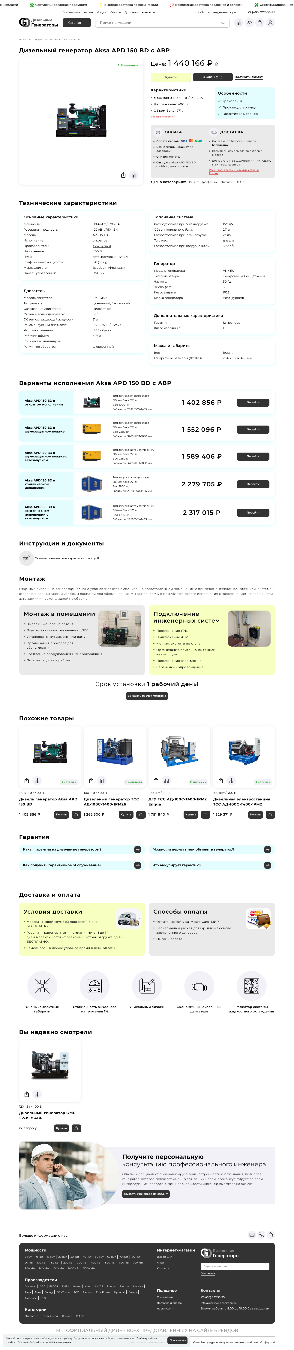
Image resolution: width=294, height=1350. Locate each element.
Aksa (53, 1292)
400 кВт (120, 1262)
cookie (9, 1341)
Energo (121, 1286)
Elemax (136, 1286)
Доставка (137, 12)
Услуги (105, 12)
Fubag (66, 1292)
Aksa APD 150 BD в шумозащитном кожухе (41, 429)
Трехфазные (213, 182)
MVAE (107, 1286)
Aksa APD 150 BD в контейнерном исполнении (41, 488)
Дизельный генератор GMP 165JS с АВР (49, 1125)
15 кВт (54, 1257)
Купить (170, 77)
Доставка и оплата (171, 1302)
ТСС (96, 1292)
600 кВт (31, 1268)
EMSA (70, 1286)
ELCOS (57, 1286)
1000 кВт (95, 1268)
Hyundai (31, 1298)
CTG (76, 1298)
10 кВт (41, 1257)
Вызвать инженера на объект (148, 1204)
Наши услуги (167, 1308)
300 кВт (104, 1262)
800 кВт (62, 1268)
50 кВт (109, 1257)
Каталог (74, 23)
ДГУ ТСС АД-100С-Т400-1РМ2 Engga (174, 810)
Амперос (62, 1298)
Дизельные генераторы (33, 39)
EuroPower (126, 1292)
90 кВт (44, 1262)
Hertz (95, 1286)
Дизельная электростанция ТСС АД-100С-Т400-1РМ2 (244, 810)
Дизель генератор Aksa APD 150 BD (45, 810)
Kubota (30, 1292)
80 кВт (30, 1262)
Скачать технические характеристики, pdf (74, 565)
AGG (44, 1286)
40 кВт (95, 1257)
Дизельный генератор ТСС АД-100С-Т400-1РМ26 (113, 810)
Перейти (254, 402)
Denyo (46, 1298)
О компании (72, 12)
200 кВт (88, 1262)
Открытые (234, 182)
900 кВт (78, 1268)
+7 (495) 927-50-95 (261, 12)
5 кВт (29, 1257)
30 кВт (81, 1257)
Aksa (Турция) (103, 246)
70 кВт (136, 1257)
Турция (254, 107)
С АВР (249, 182)
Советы (120, 12)
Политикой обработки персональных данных (44, 1341)
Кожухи (74, 1316)
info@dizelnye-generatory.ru (216, 12)
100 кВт (54, 39)
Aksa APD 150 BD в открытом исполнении (46, 402)
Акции (91, 12)
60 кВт (122, 1257)
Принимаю (176, 1340)
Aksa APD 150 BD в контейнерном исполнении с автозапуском (41, 517)
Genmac (31, 1286)
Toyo (43, 1292)
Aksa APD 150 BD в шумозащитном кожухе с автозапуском (41, 459)
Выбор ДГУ (166, 1257)
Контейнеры (54, 1316)
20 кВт (67, 1257)
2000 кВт (113, 1268)
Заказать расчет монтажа (147, 703)
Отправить (208, 1273)
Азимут (109, 1292)
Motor (82, 1286)
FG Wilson (82, 1292)
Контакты (155, 12)
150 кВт (73, 1262)
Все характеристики (162, 116)
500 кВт (136, 1262)
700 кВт (47, 1268)
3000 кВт (130, 1268)
